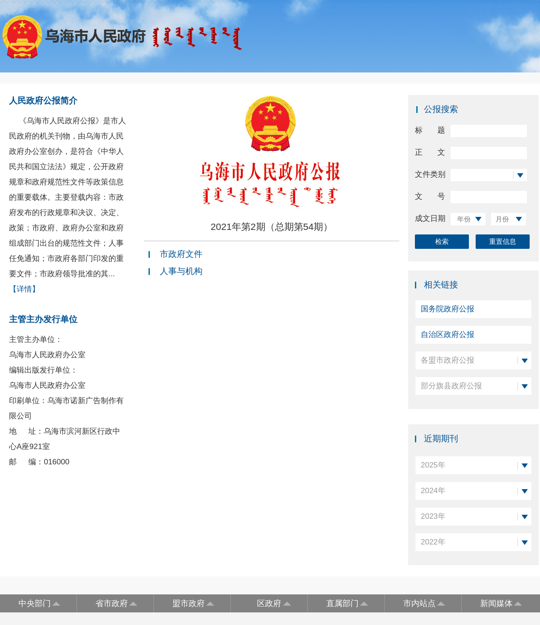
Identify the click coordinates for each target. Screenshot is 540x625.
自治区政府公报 (447, 334)
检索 (442, 241)
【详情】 (24, 289)
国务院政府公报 (447, 309)
